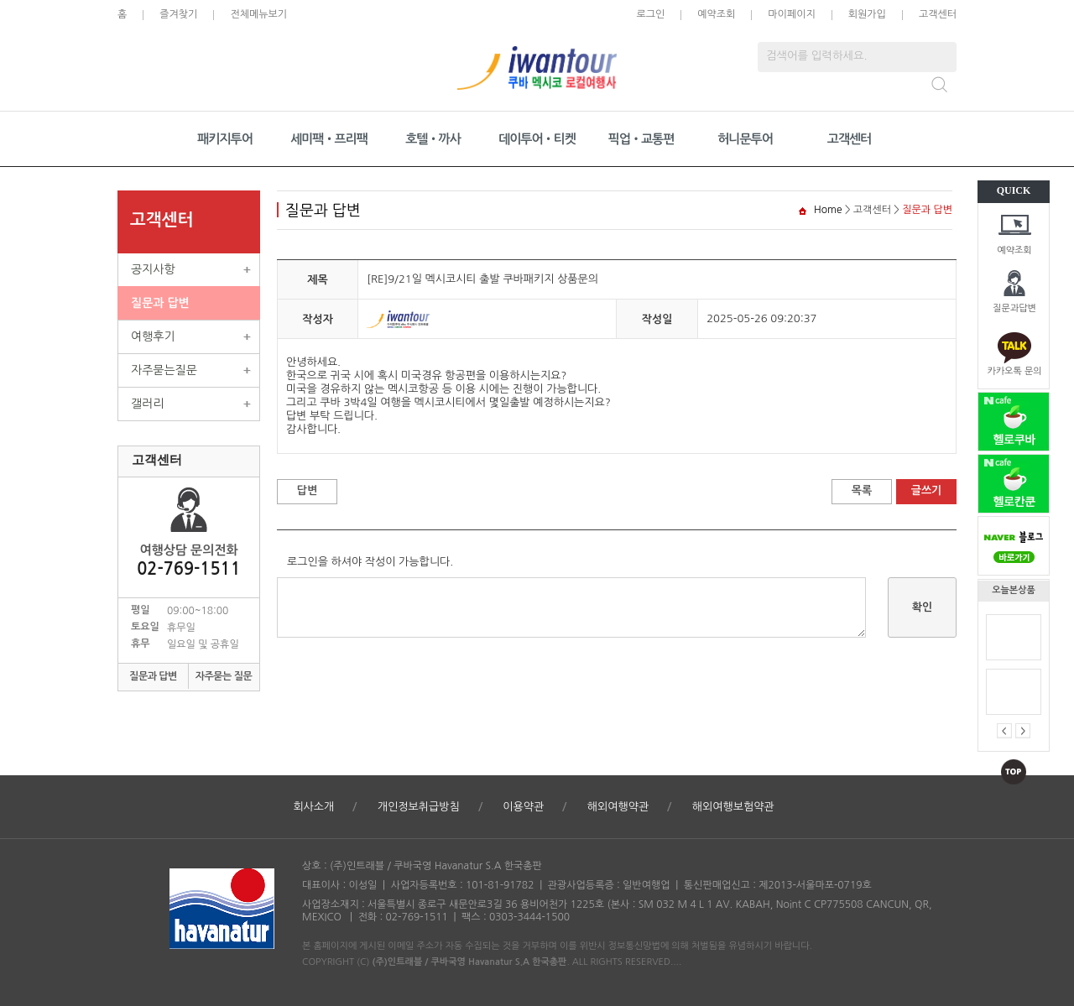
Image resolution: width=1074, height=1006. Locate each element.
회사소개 (313, 806)
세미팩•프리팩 (329, 139)
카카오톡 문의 (1014, 371)
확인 (922, 607)
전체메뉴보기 (258, 14)
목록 (862, 490)
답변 (307, 490)
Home (828, 210)
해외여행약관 (618, 806)
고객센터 (938, 14)
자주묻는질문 (164, 370)
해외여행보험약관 (733, 806)
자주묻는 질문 (224, 676)
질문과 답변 (160, 303)
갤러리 (147, 403)
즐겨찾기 (178, 14)
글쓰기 (926, 490)
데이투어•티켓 (537, 139)
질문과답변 (1014, 308)
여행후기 (153, 336)
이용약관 (523, 806)
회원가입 (867, 14)
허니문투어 (745, 139)
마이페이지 (791, 14)
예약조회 (1014, 250)
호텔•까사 (433, 139)
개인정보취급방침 (419, 806)
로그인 (650, 14)
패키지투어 (225, 139)
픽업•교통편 (641, 139)
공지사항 (153, 269)
